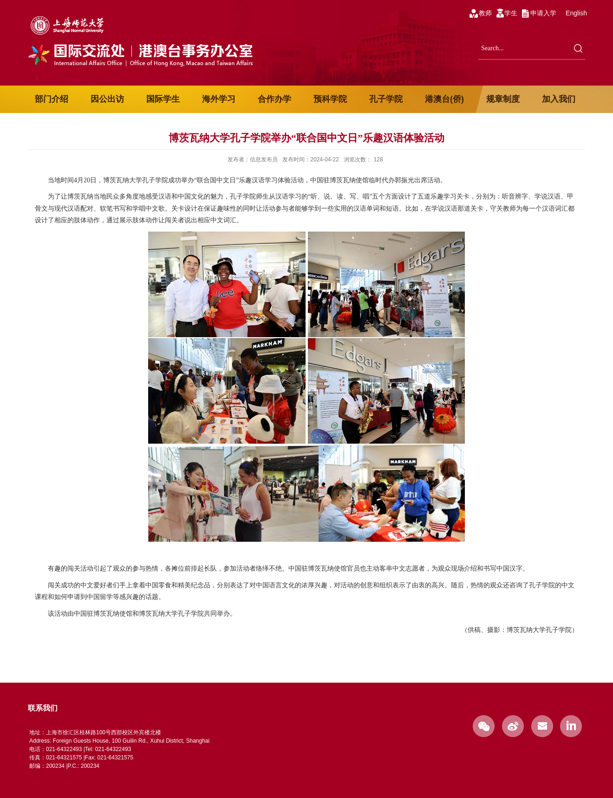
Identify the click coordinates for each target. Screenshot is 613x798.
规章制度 (503, 99)
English (576, 13)
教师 (485, 13)
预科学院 (330, 99)
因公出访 (107, 99)
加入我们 (558, 99)
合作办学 (274, 99)
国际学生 (163, 99)
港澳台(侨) (444, 99)
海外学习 (218, 99)
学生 (510, 13)
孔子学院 (386, 99)
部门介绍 (51, 99)
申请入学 (543, 13)
